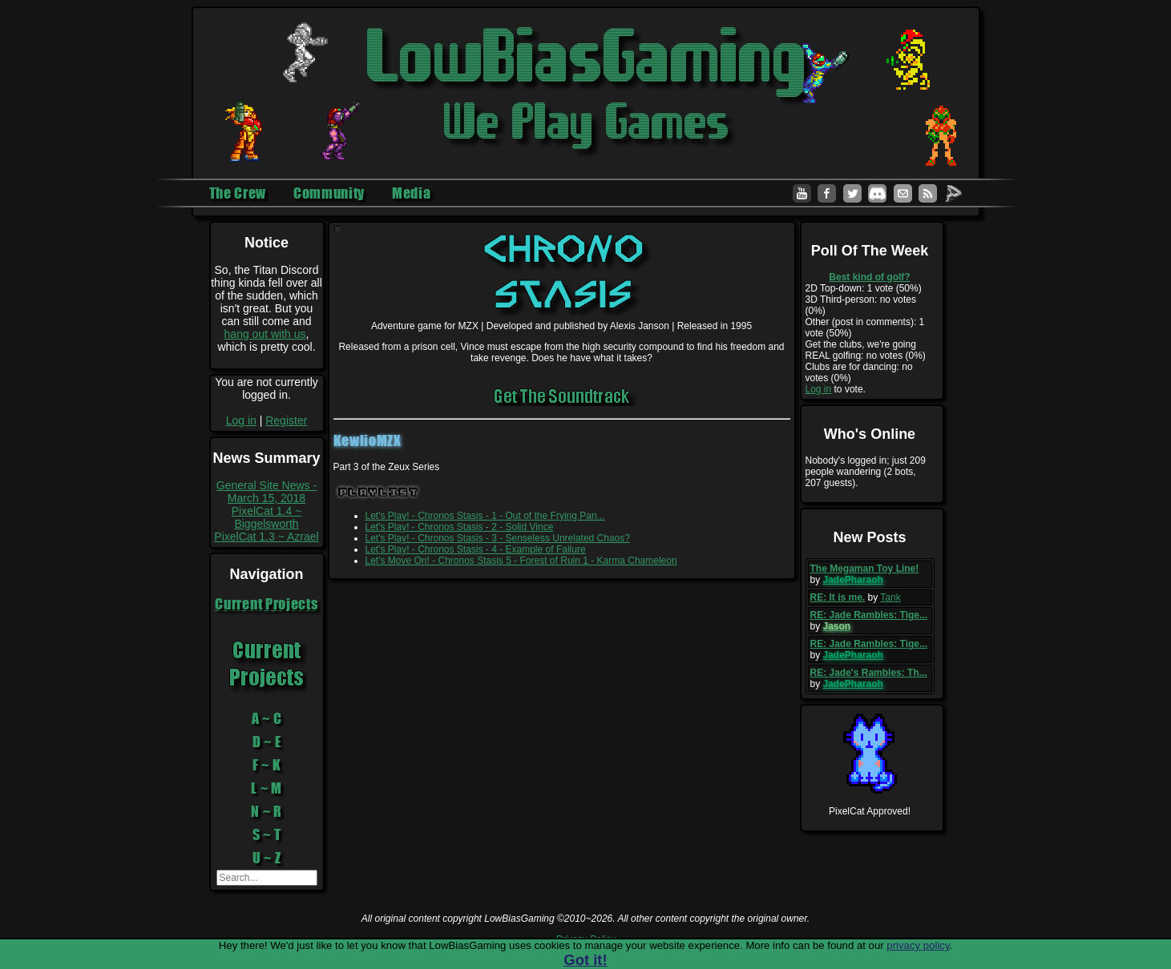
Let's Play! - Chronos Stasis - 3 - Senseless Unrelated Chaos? (497, 538)
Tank (890, 597)
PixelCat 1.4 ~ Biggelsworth (267, 517)
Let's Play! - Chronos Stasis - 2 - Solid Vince (459, 527)
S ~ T (266, 834)
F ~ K (266, 765)
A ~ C (267, 718)
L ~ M (266, 788)
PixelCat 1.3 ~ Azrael (266, 536)
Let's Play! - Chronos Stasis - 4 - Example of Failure (475, 549)
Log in (241, 420)
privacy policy (917, 945)
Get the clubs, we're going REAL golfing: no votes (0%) (866, 350)
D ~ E (266, 741)
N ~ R (266, 811)
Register (286, 420)
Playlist (378, 492)
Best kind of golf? (869, 277)
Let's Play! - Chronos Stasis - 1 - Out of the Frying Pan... (485, 515)
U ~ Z (266, 857)
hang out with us (265, 334)
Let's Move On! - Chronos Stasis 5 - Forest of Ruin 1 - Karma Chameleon (521, 560)
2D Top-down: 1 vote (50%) (864, 288)
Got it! (585, 959)
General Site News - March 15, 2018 (266, 492)
